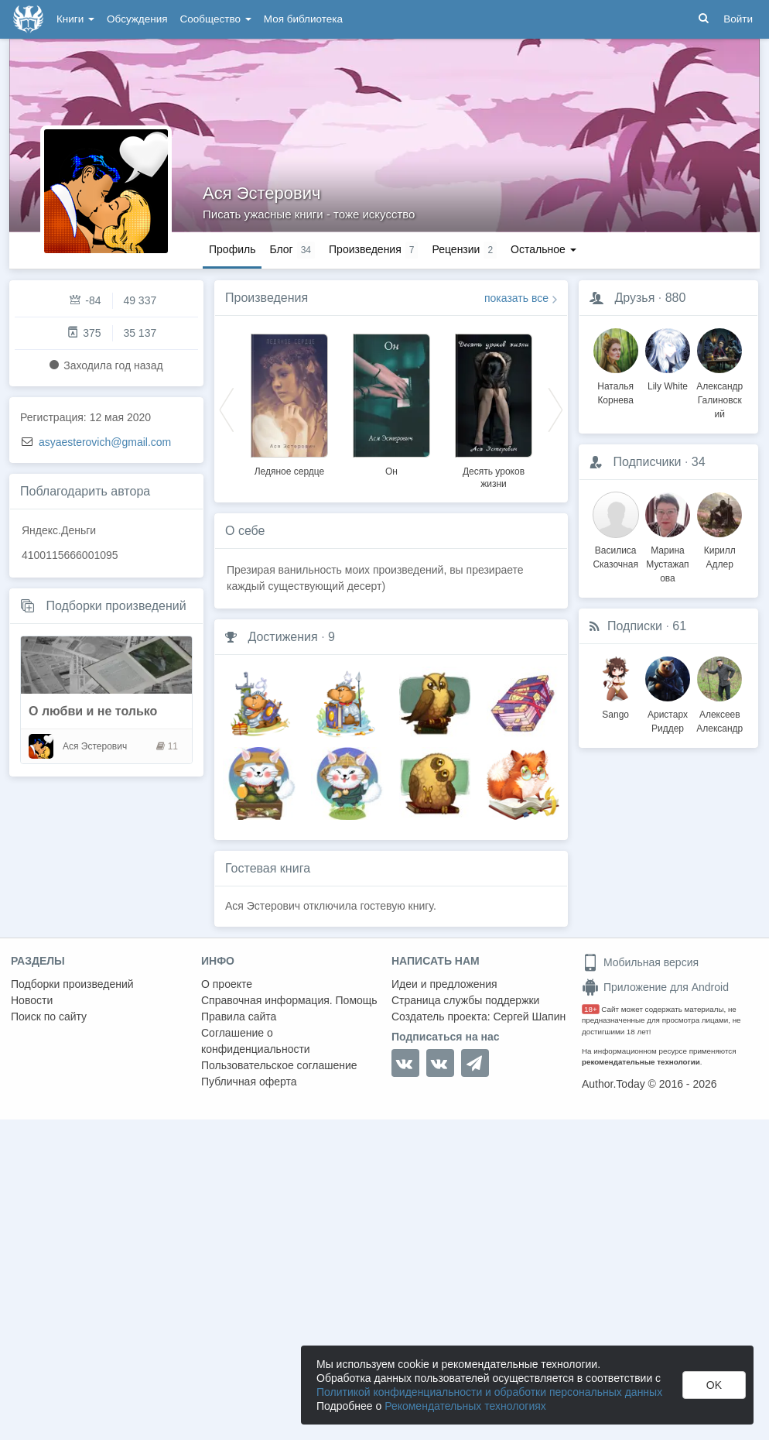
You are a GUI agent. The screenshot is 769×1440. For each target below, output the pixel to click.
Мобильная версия (640, 962)
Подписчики (647, 461)
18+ (590, 1009)
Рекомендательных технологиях (465, 1406)
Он (391, 471)
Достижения (282, 636)
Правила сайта (238, 1016)
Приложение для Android (655, 987)
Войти (738, 19)
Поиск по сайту (49, 1016)
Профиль (232, 249)
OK (714, 1385)
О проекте (226, 984)
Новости (32, 1000)
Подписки (634, 626)
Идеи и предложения (444, 984)
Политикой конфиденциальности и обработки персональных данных (489, 1392)
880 (675, 297)
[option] (289, 402)
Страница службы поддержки (465, 1000)
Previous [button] (226, 408)
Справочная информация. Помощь (289, 1000)
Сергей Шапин (529, 1016)
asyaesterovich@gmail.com (105, 442)
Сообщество (215, 19)
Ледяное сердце (290, 471)
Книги (75, 19)
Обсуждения (137, 19)
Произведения (266, 297)
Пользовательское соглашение (279, 1065)
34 (699, 461)
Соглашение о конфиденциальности (255, 1041)
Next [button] (555, 408)
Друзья (634, 297)
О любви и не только (93, 711)
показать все (516, 298)
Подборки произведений (116, 605)
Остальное (543, 249)
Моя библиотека (303, 19)
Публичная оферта (249, 1081)
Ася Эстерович (262, 193)
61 (679, 626)
